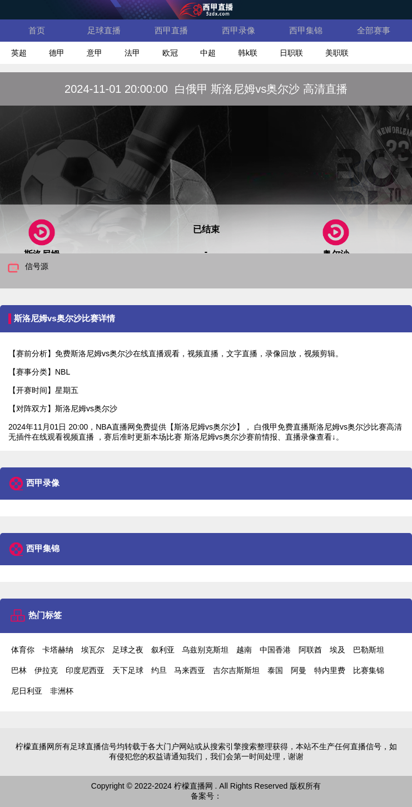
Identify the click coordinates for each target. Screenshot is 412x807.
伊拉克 (46, 670)
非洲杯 (61, 690)
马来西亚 (189, 670)
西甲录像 (238, 30)
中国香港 (275, 649)
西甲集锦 (305, 30)
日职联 (291, 52)
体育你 (22, 649)
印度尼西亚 (85, 670)
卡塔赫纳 (57, 649)
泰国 (275, 670)
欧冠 (170, 52)
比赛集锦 (368, 670)
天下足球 (127, 670)
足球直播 (104, 30)
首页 (36, 30)
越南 (244, 649)
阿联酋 (310, 649)
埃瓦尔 (93, 649)
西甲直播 (171, 30)
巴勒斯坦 (368, 649)
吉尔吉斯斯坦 (236, 670)
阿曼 (298, 670)
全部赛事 (373, 30)
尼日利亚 (26, 690)
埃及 (337, 649)
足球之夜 (127, 649)
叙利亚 (163, 649)
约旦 (159, 670)
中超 (208, 52)
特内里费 (329, 670)
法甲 (132, 52)
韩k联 (247, 52)
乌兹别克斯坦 (205, 649)
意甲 (94, 52)
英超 (19, 52)
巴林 (19, 670)
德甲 (56, 52)
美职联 (337, 52)
